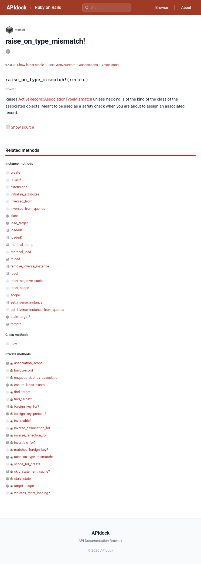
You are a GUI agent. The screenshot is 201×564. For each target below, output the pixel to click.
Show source (22, 127)
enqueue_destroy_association (36, 377)
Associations (88, 65)
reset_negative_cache (27, 280)
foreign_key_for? (26, 406)
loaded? (16, 237)
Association (110, 65)
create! (16, 179)
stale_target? (20, 316)
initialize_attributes (25, 194)
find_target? (23, 399)
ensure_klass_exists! (29, 385)
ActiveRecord (66, 65)
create (15, 172)
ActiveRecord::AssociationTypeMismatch (55, 99)
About (186, 7)
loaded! (16, 230)
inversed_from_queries (28, 208)
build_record (23, 370)
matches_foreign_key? (31, 449)
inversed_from (21, 201)
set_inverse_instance (26, 302)
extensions (19, 187)
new (14, 343)
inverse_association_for (32, 428)
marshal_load (21, 252)
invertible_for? (25, 442)
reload (15, 259)
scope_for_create (27, 464)
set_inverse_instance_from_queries (37, 309)
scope (15, 295)
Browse (161, 7)
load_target (19, 223)
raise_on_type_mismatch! (33, 457)
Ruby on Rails (48, 7)
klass (15, 216)
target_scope (24, 485)
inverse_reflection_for (30, 435)
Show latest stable (31, 65)
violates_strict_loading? (32, 493)
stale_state (22, 478)
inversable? (22, 420)
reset (14, 273)
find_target (22, 392)
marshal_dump (22, 244)
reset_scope (20, 288)
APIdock (16, 7)
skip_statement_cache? (32, 471)
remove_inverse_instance (30, 266)
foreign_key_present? (30, 413)
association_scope (28, 363)
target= (16, 324)
